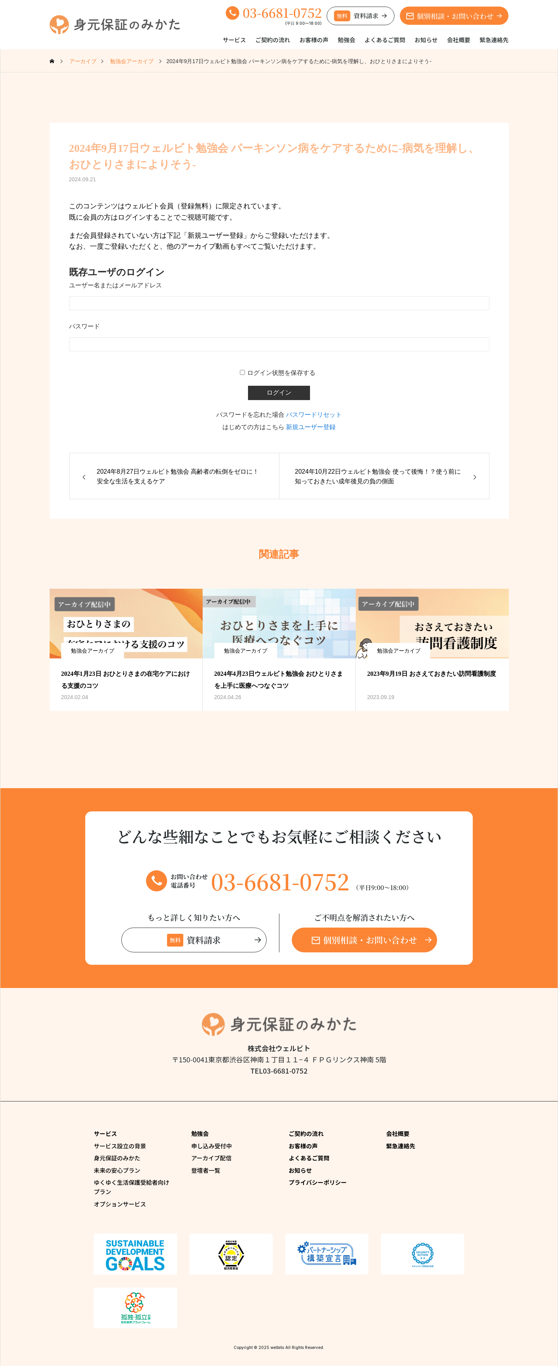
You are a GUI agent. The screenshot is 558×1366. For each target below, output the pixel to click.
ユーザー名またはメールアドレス (115, 285)
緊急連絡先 (493, 40)
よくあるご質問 (385, 40)
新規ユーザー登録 (311, 427)
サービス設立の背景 (120, 1146)
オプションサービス (120, 1204)
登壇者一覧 (205, 1170)
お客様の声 (314, 40)
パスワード (84, 326)
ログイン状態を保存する (281, 372)
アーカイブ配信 (211, 1158)
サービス (234, 40)
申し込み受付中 (211, 1146)
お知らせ (426, 40)
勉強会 (346, 40)
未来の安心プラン (117, 1170)
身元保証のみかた (117, 1158)
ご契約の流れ (272, 40)
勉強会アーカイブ (92, 651)
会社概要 (458, 40)
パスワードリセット (314, 414)
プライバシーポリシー (318, 1182)
